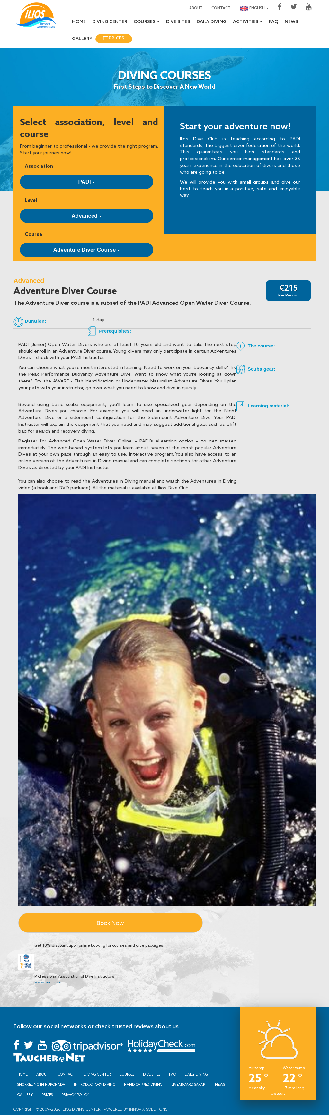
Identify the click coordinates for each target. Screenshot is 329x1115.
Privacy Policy (75, 1095)
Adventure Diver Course (86, 250)
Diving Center (109, 22)
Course (33, 234)
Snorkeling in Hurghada (41, 1084)
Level (31, 200)
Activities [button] (247, 22)
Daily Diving (212, 22)
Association (39, 166)
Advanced (87, 216)
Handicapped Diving (143, 1084)
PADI (86, 182)
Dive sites (178, 22)
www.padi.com (47, 982)
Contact (221, 8)
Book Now (110, 923)
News (291, 22)
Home (79, 22)
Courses (127, 1074)
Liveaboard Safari (188, 1084)
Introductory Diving (94, 1084)
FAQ (273, 22)
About (196, 8)
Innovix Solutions (147, 1109)
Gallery (82, 39)
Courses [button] (147, 22)
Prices (113, 38)
